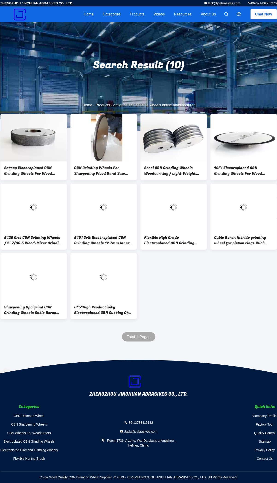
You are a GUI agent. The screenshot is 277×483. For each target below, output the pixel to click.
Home (89, 14)
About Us (208, 14)
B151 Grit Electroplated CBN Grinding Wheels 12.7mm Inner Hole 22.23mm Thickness (102, 240)
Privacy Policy (265, 450)
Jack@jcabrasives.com (223, 3)
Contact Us (265, 458)
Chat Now (263, 14)
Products (137, 14)
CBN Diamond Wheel (29, 416)
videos (159, 14)
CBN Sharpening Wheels (29, 424)
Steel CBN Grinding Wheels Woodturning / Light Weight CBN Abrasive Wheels (170, 170)
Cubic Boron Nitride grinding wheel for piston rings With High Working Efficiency (240, 240)
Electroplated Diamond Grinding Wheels (29, 450)
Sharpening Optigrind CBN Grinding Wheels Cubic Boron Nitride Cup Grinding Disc (30, 310)
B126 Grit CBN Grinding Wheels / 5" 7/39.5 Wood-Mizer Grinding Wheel (33, 240)
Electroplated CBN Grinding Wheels (29, 441)
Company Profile (265, 416)
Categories (111, 14)
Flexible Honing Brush (29, 458)
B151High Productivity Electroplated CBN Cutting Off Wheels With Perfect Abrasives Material (103, 310)
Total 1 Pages (138, 337)
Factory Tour (265, 424)
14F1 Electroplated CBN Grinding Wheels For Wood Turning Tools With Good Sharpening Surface (238, 170)
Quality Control (264, 433)
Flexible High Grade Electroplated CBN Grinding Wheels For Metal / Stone (169, 240)
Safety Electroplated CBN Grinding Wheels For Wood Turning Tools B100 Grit (28, 170)
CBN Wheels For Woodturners (29, 433)
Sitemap (265, 441)
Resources (182, 14)
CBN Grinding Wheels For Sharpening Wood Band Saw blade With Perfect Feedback (101, 170)
